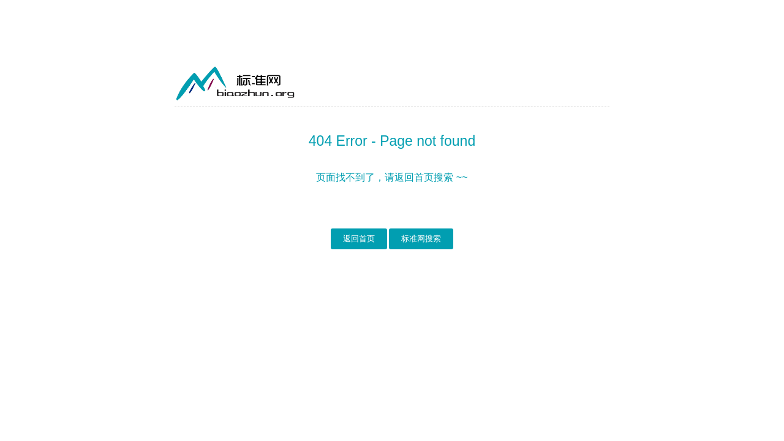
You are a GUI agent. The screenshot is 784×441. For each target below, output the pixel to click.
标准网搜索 (421, 238)
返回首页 (359, 238)
